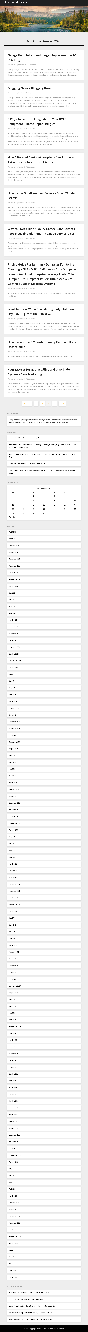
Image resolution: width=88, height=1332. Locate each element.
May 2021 (12, 932)
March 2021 (13, 945)
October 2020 (13, 979)
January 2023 (13, 796)
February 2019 (14, 1047)
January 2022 (13, 877)
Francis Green (14, 1292)
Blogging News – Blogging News (29, 88)
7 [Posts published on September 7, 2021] (23, 500)
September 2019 (15, 1026)
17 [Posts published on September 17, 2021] (54, 505)
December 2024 (14, 640)
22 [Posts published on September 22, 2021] (33, 509)
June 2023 (12, 762)
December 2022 (14, 803)
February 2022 (14, 871)
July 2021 (12, 918)
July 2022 (12, 837)
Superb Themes (58, 1329)
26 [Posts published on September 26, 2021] (75, 509)
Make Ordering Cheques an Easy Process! (36, 1292)
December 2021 (14, 884)
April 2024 (12, 694)
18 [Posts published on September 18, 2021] (64, 505)
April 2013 (12, 1189)
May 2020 (12, 1013)
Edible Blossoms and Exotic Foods (32, 1299)
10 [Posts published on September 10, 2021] (54, 500)
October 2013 (13, 1148)
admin (34, 65)
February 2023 (14, 789)
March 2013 (13, 1196)
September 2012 (15, 1236)
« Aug (10, 517)
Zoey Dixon (13, 1299)
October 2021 (13, 898)
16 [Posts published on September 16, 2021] (44, 505)
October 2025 (13, 573)
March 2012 (13, 1277)
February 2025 (14, 627)
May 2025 (12, 606)
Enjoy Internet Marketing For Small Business (36, 1313)
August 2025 (13, 586)
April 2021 (12, 938)
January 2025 (13, 634)
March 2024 (13, 701)
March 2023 (13, 783)
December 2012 (14, 1216)
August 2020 (13, 993)
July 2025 (12, 593)
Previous (27, 404)
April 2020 (12, 1020)
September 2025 (15, 579)
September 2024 (15, 661)
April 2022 (12, 857)
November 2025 (14, 566)
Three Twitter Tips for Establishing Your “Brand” (38, 1319)
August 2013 (13, 1162)
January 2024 (13, 715)
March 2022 (13, 864)
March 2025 (13, 620)
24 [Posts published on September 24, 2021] (54, 509)
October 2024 (13, 654)
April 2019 (12, 1033)
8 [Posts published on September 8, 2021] (33, 500)
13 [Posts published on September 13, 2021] (13, 505)
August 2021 (13, 911)
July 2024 (12, 674)
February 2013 (14, 1203)
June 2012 (12, 1257)
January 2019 (13, 1054)
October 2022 (13, 816)
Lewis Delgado (14, 1306)
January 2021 (13, 959)
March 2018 (13, 1087)
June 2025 (12, 600)
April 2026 (12, 532)
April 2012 (12, 1270)
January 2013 (13, 1209)
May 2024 (12, 688)
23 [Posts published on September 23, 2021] (44, 509)
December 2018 (14, 1060)
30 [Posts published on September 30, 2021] (44, 513)
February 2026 (14, 545)
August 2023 (13, 749)
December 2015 (14, 1094)
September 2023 (15, 742)
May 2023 (12, 769)
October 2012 (13, 1230)
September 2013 (15, 1155)
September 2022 (15, 823)
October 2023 (13, 735)
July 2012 (12, 1250)
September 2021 (15, 905)
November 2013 (14, 1142)
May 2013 (12, 1182)
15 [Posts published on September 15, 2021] (33, 505)
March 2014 (13, 1114)
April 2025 (12, 613)
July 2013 (12, 1169)
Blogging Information (16, 2)
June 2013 (12, 1176)
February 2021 (14, 952)
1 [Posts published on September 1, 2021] (33, 496)
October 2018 (13, 1074)
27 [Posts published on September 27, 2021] (13, 513)
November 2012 (14, 1223)
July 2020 (12, 999)
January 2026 (13, 552)
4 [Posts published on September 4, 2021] (64, 496)
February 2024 (14, 708)
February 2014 (14, 1121)
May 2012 (12, 1264)
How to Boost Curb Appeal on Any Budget (24, 438)
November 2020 (14, 972)
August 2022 (13, 830)
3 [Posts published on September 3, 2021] (54, 496)
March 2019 (13, 1040)
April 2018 (12, 1081)
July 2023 (12, 755)
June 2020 (12, 1006)
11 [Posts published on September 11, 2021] (64, 500)
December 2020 (14, 965)
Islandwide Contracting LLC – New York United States (28, 464)
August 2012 (13, 1243)
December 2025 (14, 559)
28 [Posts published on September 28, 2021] (23, 513)
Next (62, 404)
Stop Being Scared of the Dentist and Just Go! (38, 1306)
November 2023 (14, 728)
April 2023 (12, 776)
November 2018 (14, 1067)
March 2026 (13, 539)
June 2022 (12, 844)
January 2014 (13, 1128)
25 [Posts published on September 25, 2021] (64, 509)
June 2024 (12, 681)
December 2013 (14, 1135)
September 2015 (15, 1108)
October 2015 (13, 1101)
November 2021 (14, 891)
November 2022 (14, 810)
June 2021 (12, 925)
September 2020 (15, 986)
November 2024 (14, 647)
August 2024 (13, 667)
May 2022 (12, 850)
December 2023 (14, 722)
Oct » (14, 517)
